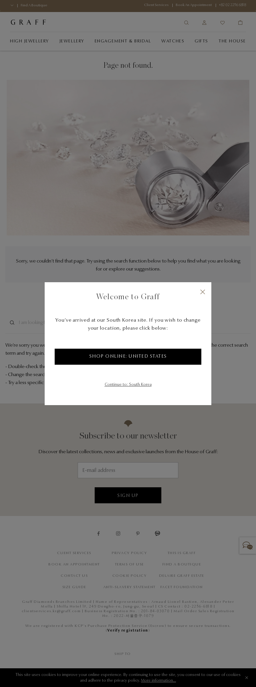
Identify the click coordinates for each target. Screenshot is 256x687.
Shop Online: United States (128, 356)
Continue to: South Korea (128, 385)
